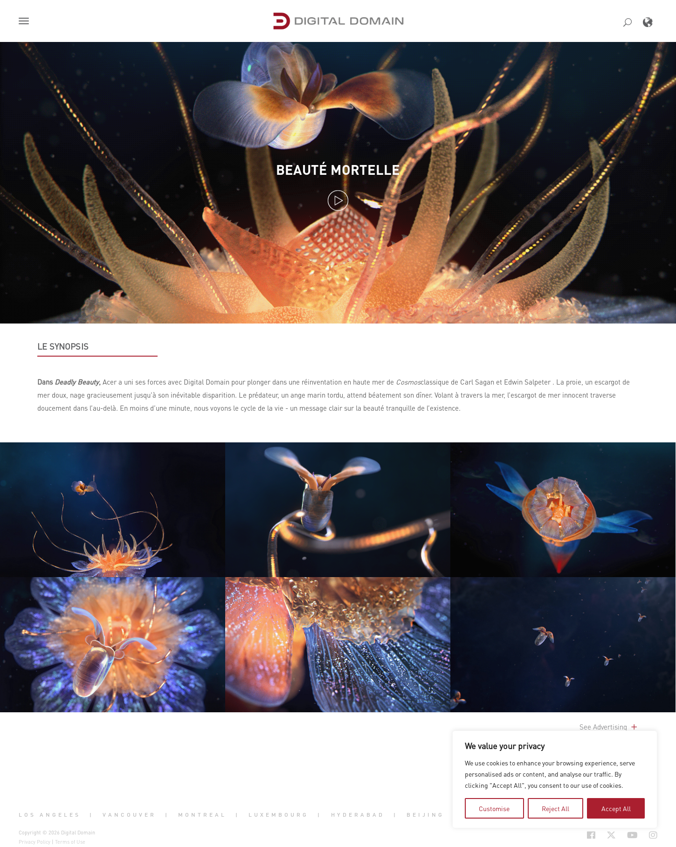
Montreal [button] (202, 815)
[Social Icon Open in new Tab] (591, 835)
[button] (26, 22)
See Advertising (609, 726)
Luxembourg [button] (278, 815)
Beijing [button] (425, 815)
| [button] (92, 815)
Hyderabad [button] (358, 815)
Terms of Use (70, 842)
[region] (554, 779)
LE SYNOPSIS (63, 346)
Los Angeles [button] (50, 815)
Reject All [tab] (555, 808)
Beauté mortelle (338, 169)
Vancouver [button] (129, 815)
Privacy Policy (34, 842)
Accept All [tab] (616, 808)
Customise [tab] (494, 808)
